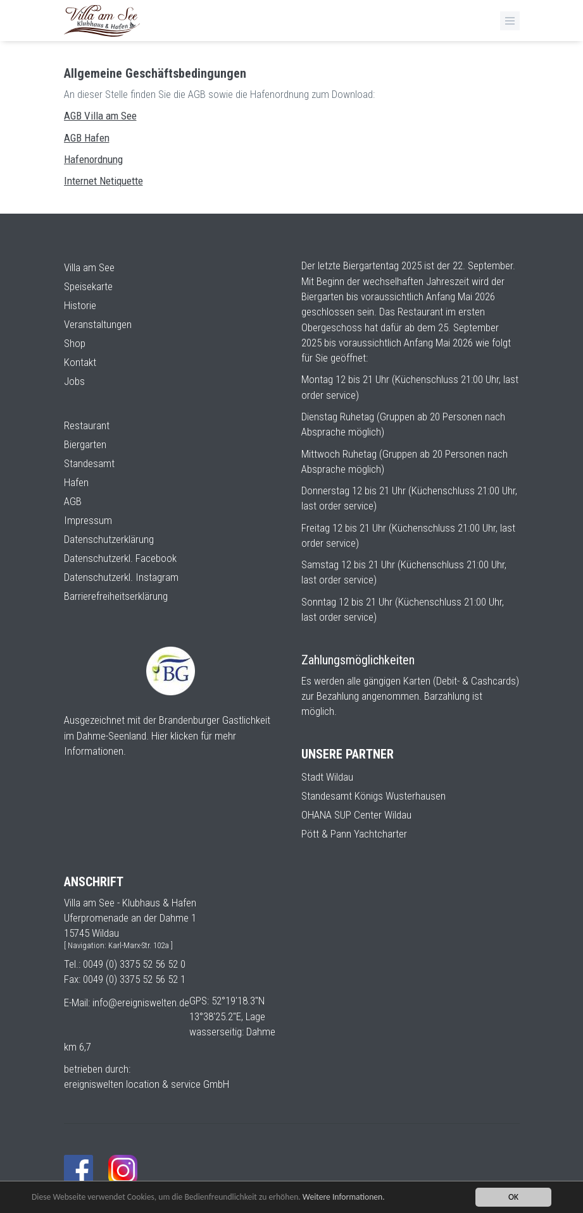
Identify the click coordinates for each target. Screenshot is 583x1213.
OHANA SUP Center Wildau (356, 814)
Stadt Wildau (327, 777)
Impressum (88, 520)
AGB (73, 501)
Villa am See (89, 267)
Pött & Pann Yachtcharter (354, 833)
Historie (80, 305)
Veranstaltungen (98, 324)
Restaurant (87, 425)
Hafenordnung (93, 159)
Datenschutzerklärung (109, 539)
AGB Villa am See (100, 115)
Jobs (74, 381)
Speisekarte (88, 286)
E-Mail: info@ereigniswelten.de (126, 1002)
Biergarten (85, 444)
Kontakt (80, 362)
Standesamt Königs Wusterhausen (373, 795)
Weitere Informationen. (344, 1197)
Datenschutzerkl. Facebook (120, 558)
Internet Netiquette (103, 180)
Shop (74, 343)
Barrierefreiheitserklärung (116, 596)
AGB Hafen (87, 137)
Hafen (76, 482)
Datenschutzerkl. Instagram (121, 577)
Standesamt (89, 463)
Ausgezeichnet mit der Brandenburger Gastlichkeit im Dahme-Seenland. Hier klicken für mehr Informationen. (167, 735)
